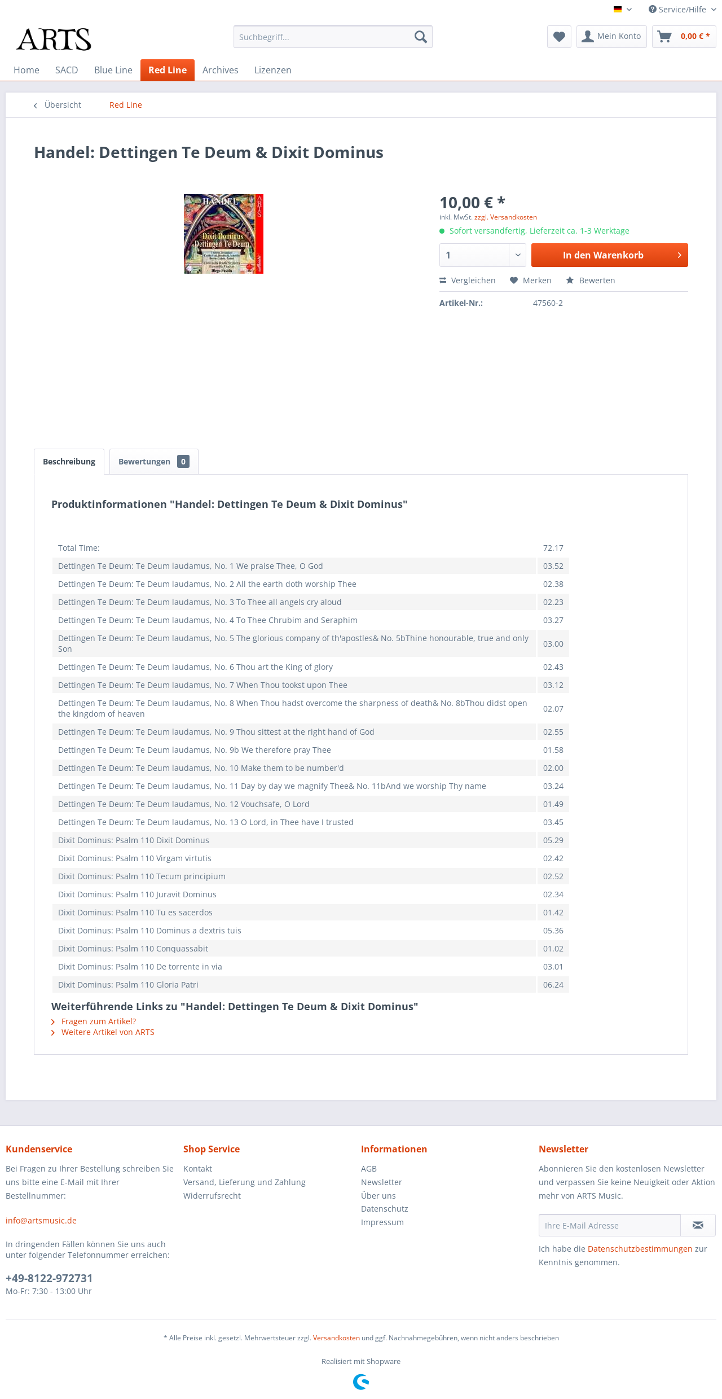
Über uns (378, 1195)
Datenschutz (384, 1208)
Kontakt (197, 1168)
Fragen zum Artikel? (93, 1021)
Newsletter (381, 1182)
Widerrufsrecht (212, 1195)
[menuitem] (333, 36)
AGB (369, 1168)
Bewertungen (154, 461)
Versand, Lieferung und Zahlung (244, 1182)
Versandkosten (336, 1338)
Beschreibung (69, 461)
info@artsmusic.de (41, 1220)
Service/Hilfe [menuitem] (678, 9)
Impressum (382, 1222)
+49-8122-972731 (49, 1278)
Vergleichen (467, 280)
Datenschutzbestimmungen (640, 1248)
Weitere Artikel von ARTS (103, 1032)
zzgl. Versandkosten (505, 217)
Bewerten (590, 280)
